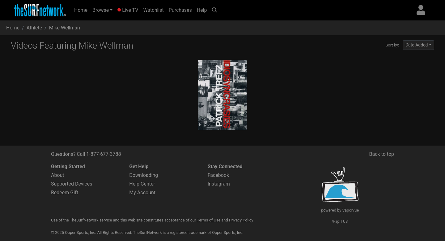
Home (82, 9)
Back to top (381, 154)
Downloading (143, 175)
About (57, 175)
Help (202, 10)
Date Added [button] (416, 44)
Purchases (180, 10)
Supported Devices (71, 184)
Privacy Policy (241, 220)
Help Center (142, 184)
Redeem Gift (64, 192)
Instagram (219, 184)
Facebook (218, 175)
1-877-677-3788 (103, 154)
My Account (142, 192)
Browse (100, 10)
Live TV (127, 10)
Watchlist (153, 10)
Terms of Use (208, 220)
